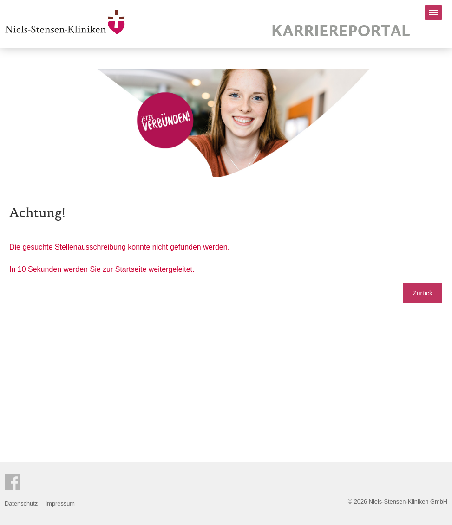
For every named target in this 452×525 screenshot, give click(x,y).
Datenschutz (21, 503)
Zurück (422, 293)
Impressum (60, 503)
